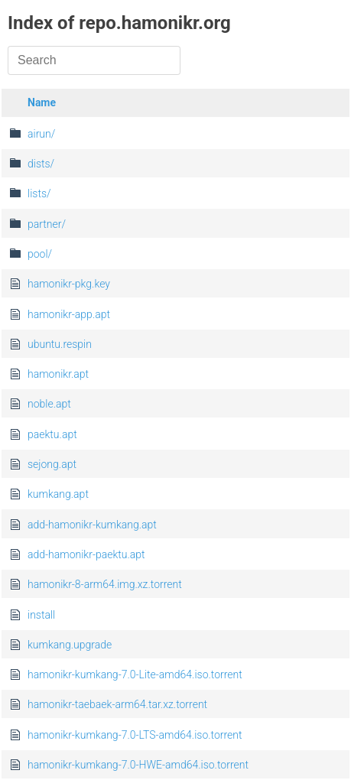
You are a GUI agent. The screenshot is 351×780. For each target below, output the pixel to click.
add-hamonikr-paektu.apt (86, 554)
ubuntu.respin (60, 344)
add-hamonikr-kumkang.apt (92, 524)
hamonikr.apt (58, 374)
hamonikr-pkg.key (69, 284)
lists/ (39, 193)
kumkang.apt (58, 494)
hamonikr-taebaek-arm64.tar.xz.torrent (117, 704)
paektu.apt (52, 434)
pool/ (40, 254)
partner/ (47, 224)
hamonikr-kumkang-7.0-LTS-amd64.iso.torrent (135, 735)
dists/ (41, 164)
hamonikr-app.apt (69, 314)
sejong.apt (52, 464)
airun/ (41, 134)
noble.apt (49, 404)
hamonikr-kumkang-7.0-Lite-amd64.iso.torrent (135, 674)
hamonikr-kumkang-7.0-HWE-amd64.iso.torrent (138, 765)
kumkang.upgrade (70, 645)
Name (42, 102)
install (41, 615)
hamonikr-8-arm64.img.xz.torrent (105, 584)
